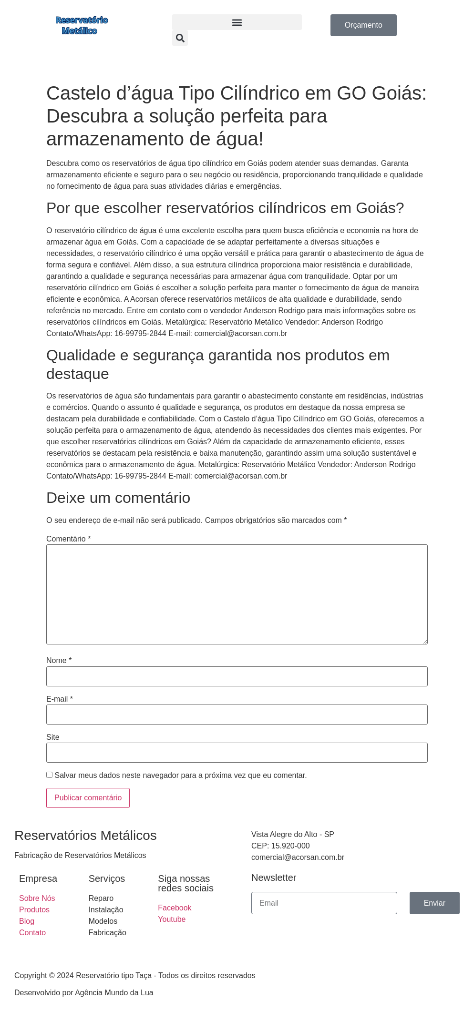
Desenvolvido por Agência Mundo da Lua (84, 993)
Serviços (107, 878)
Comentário (68, 539)
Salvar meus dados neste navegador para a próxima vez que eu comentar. (180, 775)
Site (53, 737)
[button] (236, 22)
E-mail (59, 699)
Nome (59, 660)
